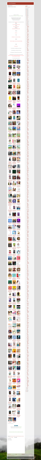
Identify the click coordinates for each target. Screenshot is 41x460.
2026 (26, 9)
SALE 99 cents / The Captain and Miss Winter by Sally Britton (18, 180)
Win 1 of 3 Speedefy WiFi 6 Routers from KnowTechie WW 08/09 (18, 108)
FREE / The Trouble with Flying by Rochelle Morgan (18, 334)
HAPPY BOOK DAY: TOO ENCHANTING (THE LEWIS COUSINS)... (28, 200)
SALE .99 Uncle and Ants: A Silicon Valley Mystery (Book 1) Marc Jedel (14, 310)
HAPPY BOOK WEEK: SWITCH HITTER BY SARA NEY (28, 378)
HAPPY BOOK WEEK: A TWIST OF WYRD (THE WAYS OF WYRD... (28, 254)
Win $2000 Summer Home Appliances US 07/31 (10, 321)
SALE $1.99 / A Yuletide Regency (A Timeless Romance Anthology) (18, 303)
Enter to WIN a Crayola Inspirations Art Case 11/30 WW (18, 260)
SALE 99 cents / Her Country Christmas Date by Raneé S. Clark (14, 415)
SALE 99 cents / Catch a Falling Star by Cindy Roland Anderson (14, 371)
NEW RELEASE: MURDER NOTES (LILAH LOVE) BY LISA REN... (28, 100)
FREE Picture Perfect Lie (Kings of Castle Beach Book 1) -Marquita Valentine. (10, 255)
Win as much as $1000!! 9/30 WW (18, 389)
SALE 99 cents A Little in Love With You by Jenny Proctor (18, 210)
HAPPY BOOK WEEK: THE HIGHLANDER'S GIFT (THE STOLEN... (28, 167)
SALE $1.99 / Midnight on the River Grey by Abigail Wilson (14, 402)
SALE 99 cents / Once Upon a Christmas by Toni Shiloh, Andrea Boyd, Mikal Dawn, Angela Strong (14, 278)
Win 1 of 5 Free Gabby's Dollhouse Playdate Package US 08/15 (14, 204)
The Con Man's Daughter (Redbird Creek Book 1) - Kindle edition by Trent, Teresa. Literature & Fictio (18, 131)
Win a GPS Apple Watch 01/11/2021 (14, 191)
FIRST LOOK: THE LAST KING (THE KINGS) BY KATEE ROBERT (28, 381)
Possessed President (18, 76)
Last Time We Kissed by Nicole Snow (28, 37)
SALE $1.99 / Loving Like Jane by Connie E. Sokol (10, 422)
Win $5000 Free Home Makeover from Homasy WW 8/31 (10, 169)
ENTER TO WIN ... (28, 57)
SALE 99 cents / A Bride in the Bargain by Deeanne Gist (10, 315)
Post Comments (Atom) (12, 455)
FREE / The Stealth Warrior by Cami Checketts (14, 422)
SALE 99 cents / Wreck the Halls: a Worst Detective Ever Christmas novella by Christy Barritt (10, 242)
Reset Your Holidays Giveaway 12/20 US (14, 174)
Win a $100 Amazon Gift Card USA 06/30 (10, 120)
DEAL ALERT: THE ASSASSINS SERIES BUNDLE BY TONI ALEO (28, 231)
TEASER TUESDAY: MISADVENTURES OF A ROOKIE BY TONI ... (28, 137)
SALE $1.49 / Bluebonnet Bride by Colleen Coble (10, 266)
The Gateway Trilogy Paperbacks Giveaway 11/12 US (14, 217)
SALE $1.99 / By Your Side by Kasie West (14, 241)
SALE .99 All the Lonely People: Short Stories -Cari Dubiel (10, 217)
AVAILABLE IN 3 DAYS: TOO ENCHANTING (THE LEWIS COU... (28, 221)
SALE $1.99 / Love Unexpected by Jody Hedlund (10, 272)
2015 (26, 391)
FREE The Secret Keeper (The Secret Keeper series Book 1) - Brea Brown (14, 90)
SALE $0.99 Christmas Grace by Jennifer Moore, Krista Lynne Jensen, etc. (14, 266)
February (27, 387)
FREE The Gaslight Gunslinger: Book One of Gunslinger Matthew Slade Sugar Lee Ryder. (10, 403)
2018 (26, 15)
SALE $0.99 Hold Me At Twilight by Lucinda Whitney (18, 315)
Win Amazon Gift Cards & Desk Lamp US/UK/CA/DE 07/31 (10, 89)
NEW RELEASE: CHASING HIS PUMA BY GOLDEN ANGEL (28, 27)
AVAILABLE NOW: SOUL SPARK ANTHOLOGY (28, 183)
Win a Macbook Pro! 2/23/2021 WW (10, 309)
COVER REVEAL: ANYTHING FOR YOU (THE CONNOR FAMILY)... (28, 30)
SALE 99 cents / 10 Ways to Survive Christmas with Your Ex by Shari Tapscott (10, 115)
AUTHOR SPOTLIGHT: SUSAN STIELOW (28, 42)
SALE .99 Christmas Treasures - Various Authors (18, 241)
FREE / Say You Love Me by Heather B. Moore (10, 95)
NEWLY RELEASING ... (28, 345)
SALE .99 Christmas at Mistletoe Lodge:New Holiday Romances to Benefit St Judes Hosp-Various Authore (18, 409)
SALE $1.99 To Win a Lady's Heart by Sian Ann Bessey (14, 260)
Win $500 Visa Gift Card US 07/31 (18, 64)
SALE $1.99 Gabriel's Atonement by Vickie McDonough (10, 278)
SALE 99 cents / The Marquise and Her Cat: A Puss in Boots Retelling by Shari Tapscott (14, 224)
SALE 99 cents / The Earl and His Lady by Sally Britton (10, 198)
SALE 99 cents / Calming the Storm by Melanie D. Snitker (18, 169)
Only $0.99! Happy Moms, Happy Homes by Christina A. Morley (18, 138)
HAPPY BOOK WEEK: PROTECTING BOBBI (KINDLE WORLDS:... (28, 311)
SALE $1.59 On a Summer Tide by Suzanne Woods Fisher (14, 328)
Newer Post (9, 454)
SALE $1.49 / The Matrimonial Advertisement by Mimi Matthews (18, 95)
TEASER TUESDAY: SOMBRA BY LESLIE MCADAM (28, 144)
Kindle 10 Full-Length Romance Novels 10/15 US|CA (18, 191)
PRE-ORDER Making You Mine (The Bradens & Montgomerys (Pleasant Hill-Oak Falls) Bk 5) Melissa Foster (10, 162)
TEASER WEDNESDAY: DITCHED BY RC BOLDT (28, 107)
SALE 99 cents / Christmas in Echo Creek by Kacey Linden (10, 371)
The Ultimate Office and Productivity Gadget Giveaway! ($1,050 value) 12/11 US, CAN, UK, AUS (10, 291)
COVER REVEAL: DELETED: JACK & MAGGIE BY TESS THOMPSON (28, 71)
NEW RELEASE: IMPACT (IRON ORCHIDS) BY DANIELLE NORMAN (28, 82)
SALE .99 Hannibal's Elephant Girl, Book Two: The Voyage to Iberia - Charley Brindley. (14, 396)
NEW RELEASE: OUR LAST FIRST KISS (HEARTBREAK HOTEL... (28, 45)
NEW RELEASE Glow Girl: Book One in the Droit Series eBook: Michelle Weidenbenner (10, 101)
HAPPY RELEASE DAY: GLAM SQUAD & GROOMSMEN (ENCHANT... (28, 360)
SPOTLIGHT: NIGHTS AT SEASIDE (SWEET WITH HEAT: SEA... (28, 298)
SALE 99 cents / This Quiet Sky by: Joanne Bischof (18, 402)
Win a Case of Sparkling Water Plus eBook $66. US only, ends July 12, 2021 (14, 156)
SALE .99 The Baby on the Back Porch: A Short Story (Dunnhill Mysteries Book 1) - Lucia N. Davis (10, 377)
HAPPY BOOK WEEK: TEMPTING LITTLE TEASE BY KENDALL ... (28, 279)
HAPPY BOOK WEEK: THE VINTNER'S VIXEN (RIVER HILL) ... (28, 385)
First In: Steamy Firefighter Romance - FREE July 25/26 (18, 365)
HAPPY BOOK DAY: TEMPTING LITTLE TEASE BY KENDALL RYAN (28, 290)
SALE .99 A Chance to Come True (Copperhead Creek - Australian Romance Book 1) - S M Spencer (14, 248)
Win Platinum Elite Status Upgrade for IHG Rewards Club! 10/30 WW (10, 328)
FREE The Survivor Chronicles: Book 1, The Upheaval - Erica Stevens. (18, 101)
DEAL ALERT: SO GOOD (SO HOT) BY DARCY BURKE (28, 40)
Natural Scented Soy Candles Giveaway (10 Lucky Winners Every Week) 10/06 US (18, 70)
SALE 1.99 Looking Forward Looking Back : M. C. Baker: (10, 235)
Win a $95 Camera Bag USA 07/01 (14, 168)
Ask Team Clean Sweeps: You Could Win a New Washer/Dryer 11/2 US (14, 236)
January (27, 388)
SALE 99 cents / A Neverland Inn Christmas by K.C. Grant (18, 175)
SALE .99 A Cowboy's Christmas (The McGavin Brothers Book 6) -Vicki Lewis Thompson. (10, 396)
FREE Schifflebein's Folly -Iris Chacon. (14, 120)
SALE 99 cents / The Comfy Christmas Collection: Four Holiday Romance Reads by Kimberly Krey (14, 150)
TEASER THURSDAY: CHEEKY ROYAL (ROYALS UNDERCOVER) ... (28, 78)
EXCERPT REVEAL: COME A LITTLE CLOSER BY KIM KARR (28, 239)
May (27, 23)
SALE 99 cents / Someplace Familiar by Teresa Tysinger (14, 198)
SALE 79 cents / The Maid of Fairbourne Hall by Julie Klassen (10, 83)
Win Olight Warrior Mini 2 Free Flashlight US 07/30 (10, 260)
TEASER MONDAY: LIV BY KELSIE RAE (28, 197)
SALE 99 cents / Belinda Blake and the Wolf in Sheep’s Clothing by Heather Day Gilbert (10, 150)
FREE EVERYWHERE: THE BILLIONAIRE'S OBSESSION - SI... (28, 355)
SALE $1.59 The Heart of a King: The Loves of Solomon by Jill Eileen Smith (18, 186)
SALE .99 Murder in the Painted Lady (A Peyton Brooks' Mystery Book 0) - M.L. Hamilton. (14, 83)
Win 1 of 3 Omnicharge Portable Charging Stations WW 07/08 (18, 223)
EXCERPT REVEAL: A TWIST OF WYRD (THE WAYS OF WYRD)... (28, 171)
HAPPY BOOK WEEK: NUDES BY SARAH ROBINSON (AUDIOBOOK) (28, 133)
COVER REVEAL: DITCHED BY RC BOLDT (28, 308)
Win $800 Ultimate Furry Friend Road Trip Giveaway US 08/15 (14, 390)
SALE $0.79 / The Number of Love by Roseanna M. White (14, 126)
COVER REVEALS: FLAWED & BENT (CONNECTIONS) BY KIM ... (28, 250)
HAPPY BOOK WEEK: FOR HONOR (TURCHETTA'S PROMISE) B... (28, 352)
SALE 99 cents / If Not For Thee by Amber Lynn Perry (18, 114)
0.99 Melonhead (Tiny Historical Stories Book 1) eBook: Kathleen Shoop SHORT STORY (10, 383)
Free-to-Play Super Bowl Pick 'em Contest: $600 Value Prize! (18, 310)
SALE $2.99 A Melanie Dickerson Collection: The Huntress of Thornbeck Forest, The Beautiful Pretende (14, 102)
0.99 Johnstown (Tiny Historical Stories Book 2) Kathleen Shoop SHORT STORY (10, 297)
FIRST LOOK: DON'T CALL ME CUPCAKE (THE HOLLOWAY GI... (28, 74)
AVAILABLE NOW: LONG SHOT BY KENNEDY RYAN (28, 214)
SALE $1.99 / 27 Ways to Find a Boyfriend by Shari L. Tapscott (14, 316)
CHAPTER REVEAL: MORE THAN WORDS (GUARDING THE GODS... (28, 343)
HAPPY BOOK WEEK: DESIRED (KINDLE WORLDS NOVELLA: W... (28, 129)
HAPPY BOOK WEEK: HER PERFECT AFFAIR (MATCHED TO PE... (28, 141)
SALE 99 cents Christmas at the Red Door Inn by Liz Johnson (18, 285)
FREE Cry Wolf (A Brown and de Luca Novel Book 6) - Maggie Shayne (10, 415)
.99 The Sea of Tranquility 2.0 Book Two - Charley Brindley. (10, 175)
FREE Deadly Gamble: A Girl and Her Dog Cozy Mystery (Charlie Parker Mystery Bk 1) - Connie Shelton (14, 321)
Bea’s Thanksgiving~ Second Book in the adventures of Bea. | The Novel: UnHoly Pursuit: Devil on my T (14, 162)
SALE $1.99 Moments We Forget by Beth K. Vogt (18, 353)
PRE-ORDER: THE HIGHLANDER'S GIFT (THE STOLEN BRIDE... (28, 247)
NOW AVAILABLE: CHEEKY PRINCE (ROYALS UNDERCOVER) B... (28, 96)
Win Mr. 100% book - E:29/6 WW (10, 339)
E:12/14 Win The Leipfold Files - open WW (10, 247)
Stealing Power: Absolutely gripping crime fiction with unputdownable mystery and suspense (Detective (10, 77)
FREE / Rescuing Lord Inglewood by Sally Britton (18, 126)
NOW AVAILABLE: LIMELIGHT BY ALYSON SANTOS (28, 370)
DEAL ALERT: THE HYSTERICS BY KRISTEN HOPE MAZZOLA (28, 115)
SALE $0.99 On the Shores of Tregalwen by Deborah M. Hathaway (18, 162)
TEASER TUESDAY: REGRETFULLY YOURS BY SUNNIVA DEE (28, 160)
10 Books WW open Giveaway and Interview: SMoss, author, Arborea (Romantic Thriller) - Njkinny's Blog (10, 204)
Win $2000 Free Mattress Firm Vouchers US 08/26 (10, 156)
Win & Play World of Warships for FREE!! (10, 69)
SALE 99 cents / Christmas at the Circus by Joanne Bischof (14, 144)
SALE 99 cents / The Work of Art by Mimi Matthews (14, 272)
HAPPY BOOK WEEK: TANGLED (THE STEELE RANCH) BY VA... (28, 258)
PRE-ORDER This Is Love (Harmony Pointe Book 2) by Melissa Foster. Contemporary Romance (18, 377)
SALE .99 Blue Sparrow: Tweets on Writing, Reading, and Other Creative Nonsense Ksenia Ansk (14, 108)
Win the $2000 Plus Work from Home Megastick (14, 290)
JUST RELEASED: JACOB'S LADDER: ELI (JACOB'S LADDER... (28, 152)
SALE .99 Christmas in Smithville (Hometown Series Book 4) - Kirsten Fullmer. (18, 236)
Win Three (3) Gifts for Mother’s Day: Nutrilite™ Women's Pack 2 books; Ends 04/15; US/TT (18, 383)
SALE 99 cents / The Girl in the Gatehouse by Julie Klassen (14, 138)
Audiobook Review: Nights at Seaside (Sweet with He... (28, 348)
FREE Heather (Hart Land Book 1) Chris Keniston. (18, 247)
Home (16, 454)
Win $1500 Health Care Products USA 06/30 (10, 223)
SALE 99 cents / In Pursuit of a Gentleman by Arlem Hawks (18, 359)
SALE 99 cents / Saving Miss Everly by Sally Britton (10, 408)
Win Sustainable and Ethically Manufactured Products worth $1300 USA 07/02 (18, 255)
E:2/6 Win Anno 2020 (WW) (14, 76)
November (27, 17)
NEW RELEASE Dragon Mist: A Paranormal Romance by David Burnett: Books (10, 303)
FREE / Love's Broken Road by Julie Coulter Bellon (14, 353)
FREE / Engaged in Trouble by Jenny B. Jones (18, 370)
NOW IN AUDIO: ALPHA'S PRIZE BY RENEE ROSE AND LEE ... (28, 283)
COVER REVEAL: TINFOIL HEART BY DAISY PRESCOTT (28, 92)
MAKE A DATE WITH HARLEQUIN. (28, 301)
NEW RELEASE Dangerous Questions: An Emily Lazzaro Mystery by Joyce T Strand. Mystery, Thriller (14, 70)
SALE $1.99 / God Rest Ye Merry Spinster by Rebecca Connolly (10, 230)
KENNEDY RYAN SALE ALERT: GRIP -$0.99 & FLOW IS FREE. (28, 331)
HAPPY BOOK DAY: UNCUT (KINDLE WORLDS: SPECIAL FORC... (28, 315)
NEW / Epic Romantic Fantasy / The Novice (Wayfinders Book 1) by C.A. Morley (18, 83)
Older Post (23, 454)
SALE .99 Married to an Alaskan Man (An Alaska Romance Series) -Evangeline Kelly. (18, 204)
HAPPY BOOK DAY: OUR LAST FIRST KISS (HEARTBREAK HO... (28, 148)
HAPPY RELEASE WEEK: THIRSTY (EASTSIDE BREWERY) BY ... (28, 364)
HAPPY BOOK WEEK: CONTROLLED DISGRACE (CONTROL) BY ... (28, 175)
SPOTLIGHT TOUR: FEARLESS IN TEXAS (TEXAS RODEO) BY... (28, 125)
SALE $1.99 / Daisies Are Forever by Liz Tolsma (10, 365)
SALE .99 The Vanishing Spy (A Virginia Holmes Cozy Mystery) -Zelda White (14, 255)
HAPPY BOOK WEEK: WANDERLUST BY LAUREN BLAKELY (28, 294)
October (27, 18)
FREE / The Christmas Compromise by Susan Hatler (10, 186)
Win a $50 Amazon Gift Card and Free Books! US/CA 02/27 (18, 229)
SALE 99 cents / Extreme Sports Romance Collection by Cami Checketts (18, 144)
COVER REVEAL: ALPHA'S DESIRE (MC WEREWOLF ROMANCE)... (28, 228)
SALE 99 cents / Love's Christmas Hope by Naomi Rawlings (14, 230)
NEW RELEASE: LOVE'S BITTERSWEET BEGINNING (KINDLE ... (28, 60)
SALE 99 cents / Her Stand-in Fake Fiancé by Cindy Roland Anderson (18, 156)
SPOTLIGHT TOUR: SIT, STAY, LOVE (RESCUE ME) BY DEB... (28, 194)
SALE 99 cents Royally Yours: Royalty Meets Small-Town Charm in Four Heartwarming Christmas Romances (14, 340)
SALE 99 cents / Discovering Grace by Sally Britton (14, 408)
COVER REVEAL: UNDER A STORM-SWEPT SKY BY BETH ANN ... (28, 235)
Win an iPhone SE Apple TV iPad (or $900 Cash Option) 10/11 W (18, 266)
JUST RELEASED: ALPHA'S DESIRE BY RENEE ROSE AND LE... (28, 34)
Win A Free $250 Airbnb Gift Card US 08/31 (10, 126)
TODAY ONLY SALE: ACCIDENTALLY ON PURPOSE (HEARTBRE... (28, 262)
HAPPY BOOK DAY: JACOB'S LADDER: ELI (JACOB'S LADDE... (28, 190)
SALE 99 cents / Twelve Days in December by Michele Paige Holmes (14, 297)
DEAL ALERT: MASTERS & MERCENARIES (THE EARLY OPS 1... (28, 211)
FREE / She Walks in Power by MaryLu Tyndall (14, 64)
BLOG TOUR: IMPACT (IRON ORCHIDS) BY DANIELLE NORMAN (28, 339)
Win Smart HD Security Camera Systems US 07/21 (10, 353)
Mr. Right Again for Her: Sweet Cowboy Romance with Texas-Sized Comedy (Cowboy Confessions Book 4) (14, 303)
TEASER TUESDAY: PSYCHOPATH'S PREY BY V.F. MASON (28, 163)
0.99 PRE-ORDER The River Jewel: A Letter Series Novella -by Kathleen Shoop (10, 180)
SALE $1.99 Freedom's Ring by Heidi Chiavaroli (14, 365)
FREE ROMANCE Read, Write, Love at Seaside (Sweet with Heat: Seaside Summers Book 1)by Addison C (10, 192)
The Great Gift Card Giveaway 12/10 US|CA (10, 284)
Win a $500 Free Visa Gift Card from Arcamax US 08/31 (10, 389)
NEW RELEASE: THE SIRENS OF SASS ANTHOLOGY (28, 118)
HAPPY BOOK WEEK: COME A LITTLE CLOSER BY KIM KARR (28, 104)
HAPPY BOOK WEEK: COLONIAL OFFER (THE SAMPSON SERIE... (28, 204)
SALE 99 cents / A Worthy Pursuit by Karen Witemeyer (18, 347)
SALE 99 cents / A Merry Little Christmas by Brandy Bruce (18, 321)
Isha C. (26, 6)
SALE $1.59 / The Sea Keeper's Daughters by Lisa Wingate (18, 297)
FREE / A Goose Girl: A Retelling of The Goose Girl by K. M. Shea (18, 90)
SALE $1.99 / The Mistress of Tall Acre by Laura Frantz (14, 186)
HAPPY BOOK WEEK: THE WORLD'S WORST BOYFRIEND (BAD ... (28, 49)
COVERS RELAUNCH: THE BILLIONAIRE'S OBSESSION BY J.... (28, 286)
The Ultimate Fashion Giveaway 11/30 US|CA (10, 64)
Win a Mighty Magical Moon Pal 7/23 (14, 95)
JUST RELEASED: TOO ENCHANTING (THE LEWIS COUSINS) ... (28, 156)
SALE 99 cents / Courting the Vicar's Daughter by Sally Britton (18, 291)
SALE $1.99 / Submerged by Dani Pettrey (18, 395)
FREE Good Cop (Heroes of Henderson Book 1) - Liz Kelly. (14, 377)
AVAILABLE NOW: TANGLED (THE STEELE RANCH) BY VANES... (28, 111)
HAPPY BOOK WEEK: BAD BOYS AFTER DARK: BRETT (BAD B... (28, 267)
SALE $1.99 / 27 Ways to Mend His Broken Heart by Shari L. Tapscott (18, 278)
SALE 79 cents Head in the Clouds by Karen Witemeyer (18, 198)
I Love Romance (12, 3)
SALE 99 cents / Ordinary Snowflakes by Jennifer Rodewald (14, 115)
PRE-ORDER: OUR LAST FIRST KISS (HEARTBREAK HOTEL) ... (28, 271)
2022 (26, 12)
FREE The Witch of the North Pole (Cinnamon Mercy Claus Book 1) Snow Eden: (14, 347)
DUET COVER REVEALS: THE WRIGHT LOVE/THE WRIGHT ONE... (28, 67)
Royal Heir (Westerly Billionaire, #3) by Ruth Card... (28, 63)
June (27, 22)
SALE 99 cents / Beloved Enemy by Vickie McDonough (14, 180)
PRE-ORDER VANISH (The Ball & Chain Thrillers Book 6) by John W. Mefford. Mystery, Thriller (18, 416)
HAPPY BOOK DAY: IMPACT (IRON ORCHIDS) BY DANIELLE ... (28, 374)
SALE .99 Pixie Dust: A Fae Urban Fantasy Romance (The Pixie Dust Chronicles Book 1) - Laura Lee (14, 359)
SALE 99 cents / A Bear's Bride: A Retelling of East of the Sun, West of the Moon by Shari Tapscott (18, 340)
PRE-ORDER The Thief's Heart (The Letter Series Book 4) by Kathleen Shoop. (14, 211)
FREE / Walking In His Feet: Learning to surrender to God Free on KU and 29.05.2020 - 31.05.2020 (10, 211)
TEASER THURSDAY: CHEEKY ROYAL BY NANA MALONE (28, 243)
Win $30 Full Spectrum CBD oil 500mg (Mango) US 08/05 (14, 334)
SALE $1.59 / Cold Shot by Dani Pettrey (14, 130)
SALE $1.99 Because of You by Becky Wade (10, 358)
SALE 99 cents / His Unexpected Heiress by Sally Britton (10, 108)
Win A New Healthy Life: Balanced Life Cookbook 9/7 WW (14, 284)
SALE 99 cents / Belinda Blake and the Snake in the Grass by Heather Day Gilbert (10, 131)
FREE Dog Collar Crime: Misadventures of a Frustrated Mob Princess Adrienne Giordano (18, 217)
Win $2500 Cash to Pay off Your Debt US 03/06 (10, 143)
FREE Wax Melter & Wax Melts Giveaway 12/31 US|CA (18, 120)
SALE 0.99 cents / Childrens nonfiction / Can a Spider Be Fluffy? (18, 272)
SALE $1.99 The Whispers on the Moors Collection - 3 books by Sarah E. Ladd (18, 328)
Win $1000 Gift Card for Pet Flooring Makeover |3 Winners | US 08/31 (10, 138)
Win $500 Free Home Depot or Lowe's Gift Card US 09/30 (14, 383)
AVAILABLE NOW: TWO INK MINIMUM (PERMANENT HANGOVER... (28, 218)
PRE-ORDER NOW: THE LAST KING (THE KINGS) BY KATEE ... (28, 86)
